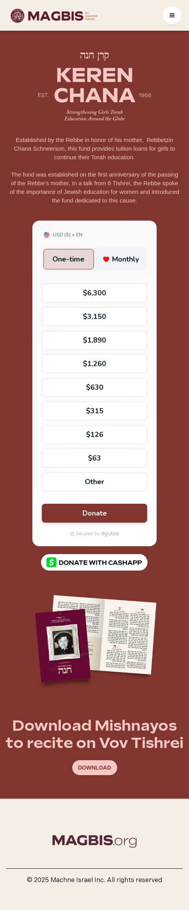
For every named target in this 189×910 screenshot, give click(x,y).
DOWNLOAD (94, 767)
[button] (172, 15)
